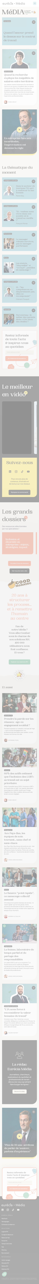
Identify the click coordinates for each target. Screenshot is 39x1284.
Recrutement (5, 1253)
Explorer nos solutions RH (19, 662)
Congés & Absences (7, 1234)
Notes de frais (6, 1237)
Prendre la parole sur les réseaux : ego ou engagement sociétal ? (19, 722)
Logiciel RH (5, 1231)
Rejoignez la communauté (19, 492)
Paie (3, 1247)
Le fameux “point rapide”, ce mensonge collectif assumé (19, 896)
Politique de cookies (15, 1279)
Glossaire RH (5, 1263)
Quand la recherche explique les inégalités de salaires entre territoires (19, 78)
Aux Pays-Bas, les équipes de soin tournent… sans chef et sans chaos (17, 838)
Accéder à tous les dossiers (19, 563)
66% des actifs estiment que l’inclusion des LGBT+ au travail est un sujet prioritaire (19, 778)
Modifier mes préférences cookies (28, 1279)
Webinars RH (5, 1269)
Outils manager (6, 1260)
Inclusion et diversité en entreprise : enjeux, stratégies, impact (17, 543)
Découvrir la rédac (19, 1091)
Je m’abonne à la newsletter (17, 358)
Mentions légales (25, 1278)
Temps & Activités (7, 1243)
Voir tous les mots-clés (19, 571)
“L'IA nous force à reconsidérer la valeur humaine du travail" (17, 1012)
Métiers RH (5, 1266)
